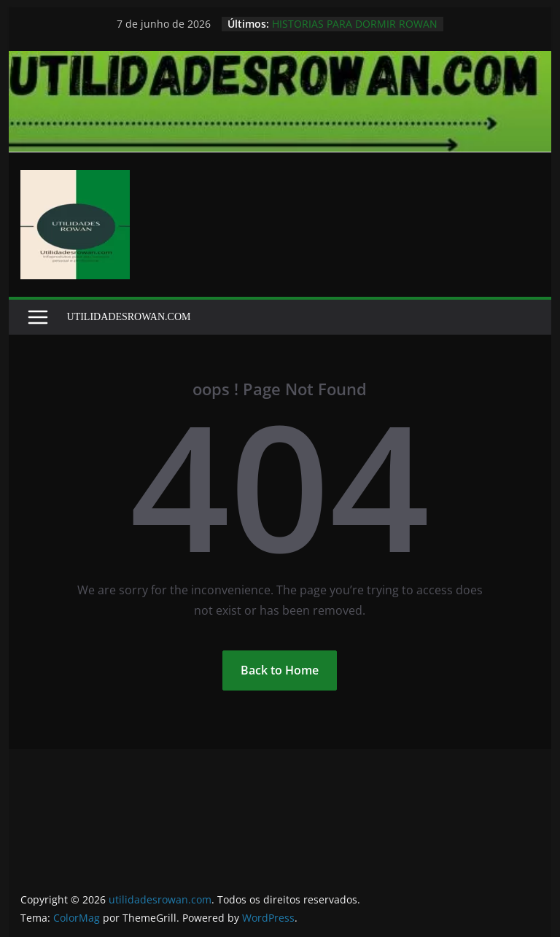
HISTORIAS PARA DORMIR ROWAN (355, 24)
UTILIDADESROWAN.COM (129, 316)
